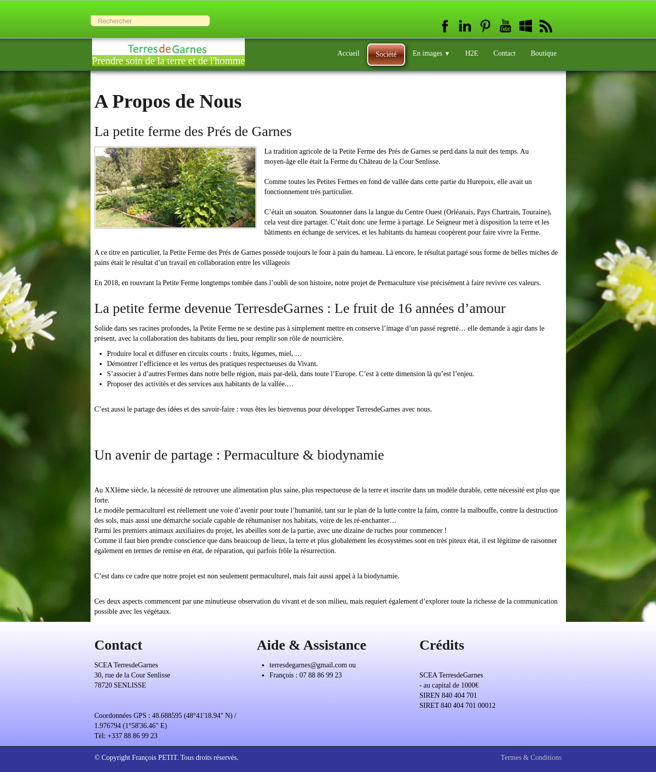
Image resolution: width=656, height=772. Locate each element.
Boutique (543, 53)
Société (386, 54)
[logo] (168, 49)
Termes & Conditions (531, 757)
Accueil (348, 53)
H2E (471, 53)
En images (431, 53)
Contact (505, 53)
